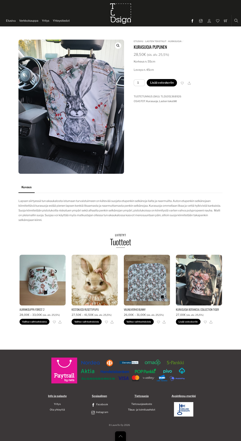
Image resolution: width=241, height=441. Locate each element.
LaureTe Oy (117, 425)
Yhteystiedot (61, 20)
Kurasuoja (175, 41)
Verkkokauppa (28, 20)
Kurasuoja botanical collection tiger (197, 309)
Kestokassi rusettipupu (85, 309)
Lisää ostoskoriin (162, 82)
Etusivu (11, 20)
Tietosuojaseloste (141, 404)
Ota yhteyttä (57, 409)
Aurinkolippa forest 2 (32, 309)
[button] (118, 45)
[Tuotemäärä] (139, 82)
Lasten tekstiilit (155, 41)
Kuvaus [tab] (26, 187)
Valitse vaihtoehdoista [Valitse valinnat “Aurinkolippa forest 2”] (34, 321)
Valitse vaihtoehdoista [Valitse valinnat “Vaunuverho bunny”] (138, 321)
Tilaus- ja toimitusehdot (141, 409)
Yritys (45, 20)
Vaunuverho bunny (135, 309)
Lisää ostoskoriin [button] (188, 321)
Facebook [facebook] (99, 404)
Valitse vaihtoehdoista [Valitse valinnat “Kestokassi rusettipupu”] (86, 321)
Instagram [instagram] (99, 412)
